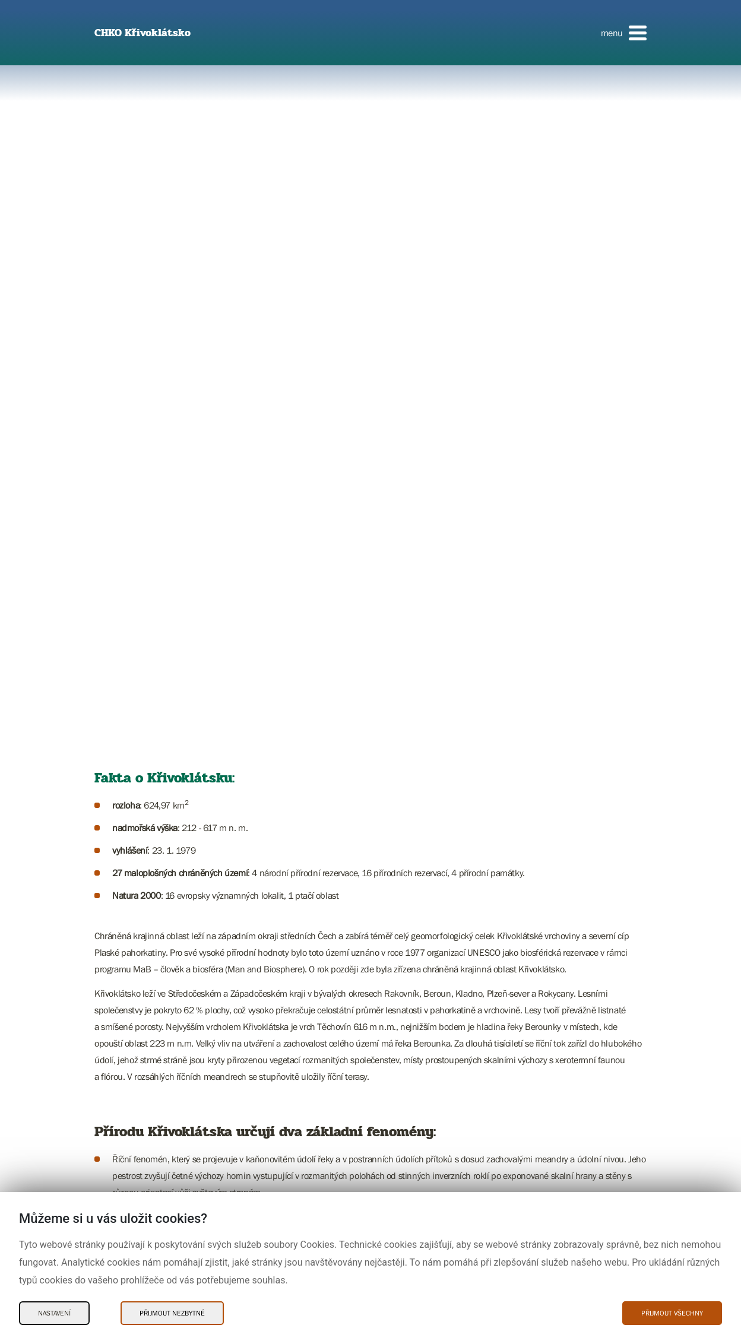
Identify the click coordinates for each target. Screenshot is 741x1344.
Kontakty (120, 824)
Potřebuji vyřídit (131, 788)
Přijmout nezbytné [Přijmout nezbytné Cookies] (172, 1313)
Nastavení (54, 1313)
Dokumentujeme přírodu (146, 1102)
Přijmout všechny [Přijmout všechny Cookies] (672, 1313)
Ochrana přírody (132, 770)
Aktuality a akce (131, 806)
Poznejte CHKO (130, 733)
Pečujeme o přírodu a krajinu (153, 1084)
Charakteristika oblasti (142, 752)
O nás (115, 1120)
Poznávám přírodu (136, 1030)
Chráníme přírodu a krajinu (150, 1066)
